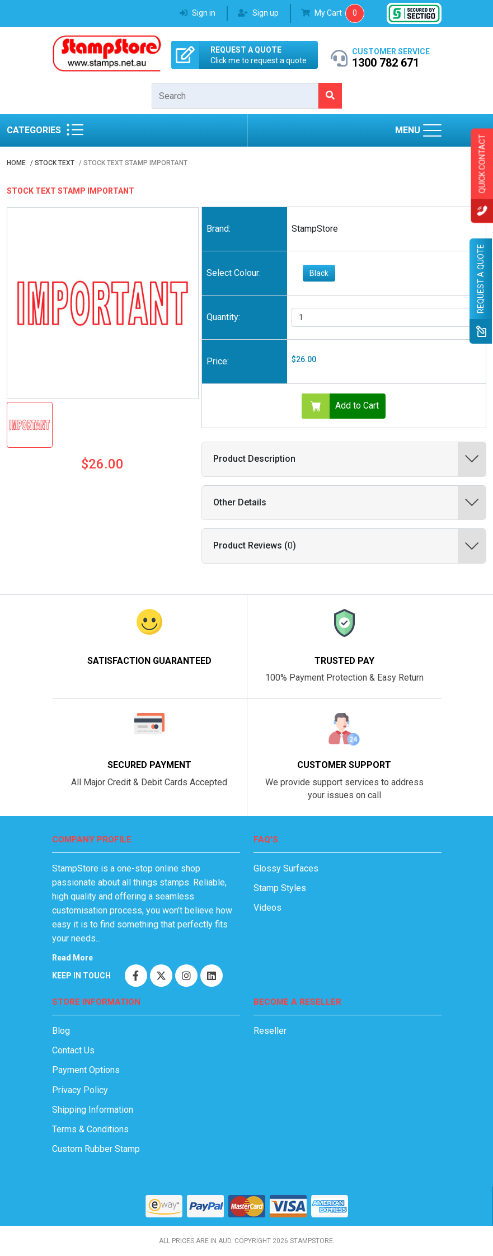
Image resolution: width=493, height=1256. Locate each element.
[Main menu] (432, 130)
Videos (267, 907)
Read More (72, 957)
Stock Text (54, 163)
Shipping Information (92, 1109)
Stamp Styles (279, 888)
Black (318, 273)
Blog (61, 1030)
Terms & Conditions (90, 1129)
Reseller (270, 1030)
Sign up (258, 12)
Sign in (197, 12)
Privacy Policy (80, 1090)
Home (16, 163)
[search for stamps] (329, 96)
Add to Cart (340, 406)
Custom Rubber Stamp (96, 1148)
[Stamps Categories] (75, 130)
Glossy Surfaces (285, 868)
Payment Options (86, 1070)
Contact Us (73, 1050)
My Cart (322, 12)
